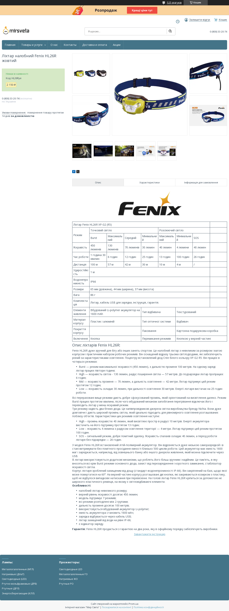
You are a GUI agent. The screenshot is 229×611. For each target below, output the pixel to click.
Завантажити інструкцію (149, 534)
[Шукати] (170, 31)
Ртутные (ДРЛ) (10, 588)
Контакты (70, 45)
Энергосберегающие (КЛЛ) (18, 593)
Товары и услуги (31, 45)
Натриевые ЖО (68, 579)
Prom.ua (133, 603)
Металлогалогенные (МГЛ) (18, 569)
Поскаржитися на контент (116, 607)
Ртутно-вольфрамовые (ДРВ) (19, 583)
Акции (116, 45)
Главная (10, 45)
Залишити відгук (199, 19)
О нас (54, 45)
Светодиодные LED (70, 569)
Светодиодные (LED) (14, 579)
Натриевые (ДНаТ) (13, 574)
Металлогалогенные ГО (73, 574)
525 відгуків (174, 2)
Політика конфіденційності (149, 607)
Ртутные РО (66, 583)
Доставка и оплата (94, 45)
